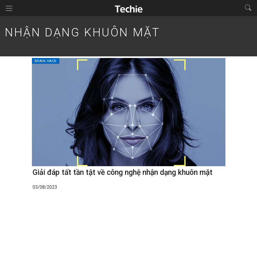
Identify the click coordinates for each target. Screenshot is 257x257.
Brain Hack (46, 61)
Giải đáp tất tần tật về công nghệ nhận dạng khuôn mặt (123, 172)
